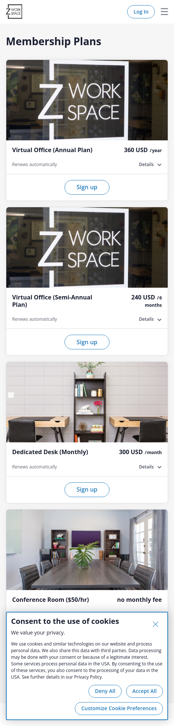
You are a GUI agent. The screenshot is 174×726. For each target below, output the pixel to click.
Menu (161, 12)
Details (146, 164)
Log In (141, 11)
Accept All (144, 690)
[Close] (155, 624)
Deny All (105, 690)
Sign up (87, 187)
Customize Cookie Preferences (119, 708)
